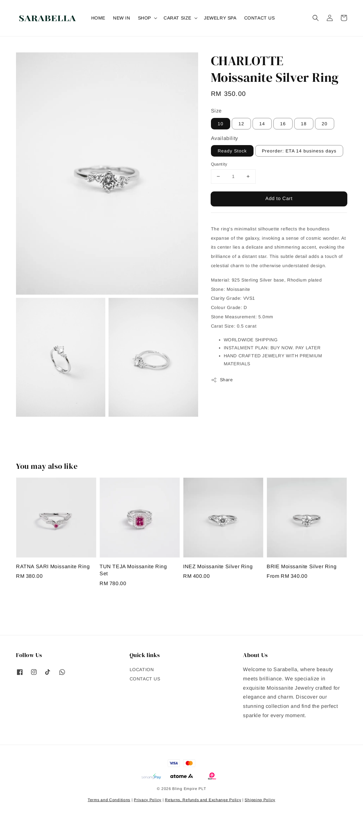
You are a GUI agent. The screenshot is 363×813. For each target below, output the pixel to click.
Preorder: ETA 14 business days (299, 150)
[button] (316, 18)
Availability (224, 138)
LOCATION (142, 669)
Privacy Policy (147, 800)
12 (241, 123)
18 (304, 123)
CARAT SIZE (177, 17)
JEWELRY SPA (220, 17)
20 (324, 123)
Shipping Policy (260, 800)
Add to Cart (279, 198)
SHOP (144, 17)
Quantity (219, 164)
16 (283, 123)
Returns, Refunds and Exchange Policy (203, 800)
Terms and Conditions (109, 800)
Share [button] (222, 380)
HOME (98, 17)
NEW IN (121, 17)
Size (216, 110)
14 (262, 123)
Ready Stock (232, 150)
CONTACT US (259, 17)
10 (220, 123)
